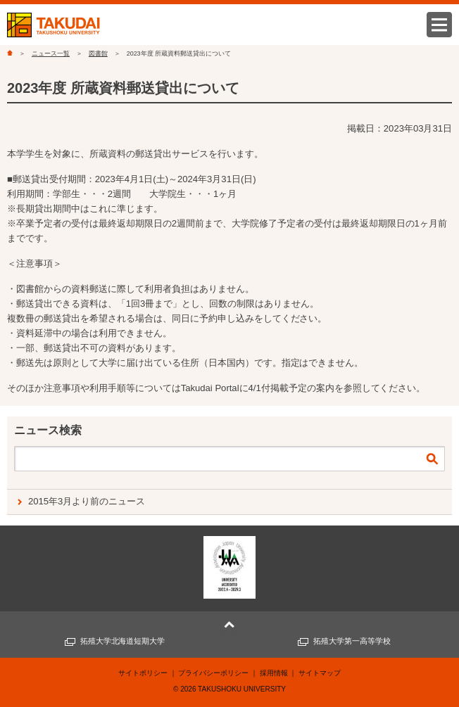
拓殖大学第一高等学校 (352, 641)
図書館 (98, 53)
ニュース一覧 (51, 53)
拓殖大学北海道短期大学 (122, 641)
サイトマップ (319, 673)
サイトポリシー (143, 673)
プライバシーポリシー (213, 673)
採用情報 (274, 673)
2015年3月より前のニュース (86, 501)
